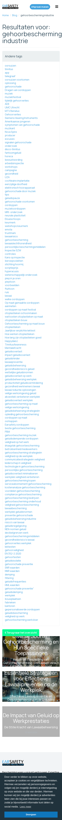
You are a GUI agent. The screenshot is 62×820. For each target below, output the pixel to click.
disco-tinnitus (12, 149)
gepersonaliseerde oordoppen (22, 609)
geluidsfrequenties (15, 581)
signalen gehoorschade (18, 142)
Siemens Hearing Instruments (21, 118)
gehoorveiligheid (14, 550)
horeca (9, 156)
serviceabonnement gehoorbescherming (28, 484)
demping (10, 574)
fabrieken (10, 602)
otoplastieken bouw (16, 320)
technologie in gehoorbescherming (24, 466)
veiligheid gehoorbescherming (22, 504)
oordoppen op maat (16, 417)
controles (10, 254)
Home (5, 15)
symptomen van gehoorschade (22, 124)
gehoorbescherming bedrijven (22, 498)
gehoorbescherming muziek (20, 435)
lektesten (10, 546)
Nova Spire (11, 132)
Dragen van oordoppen (18, 90)
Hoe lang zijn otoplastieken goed (23, 337)
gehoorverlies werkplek (18, 543)
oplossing (10, 83)
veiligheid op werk (15, 616)
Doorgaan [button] (31, 814)
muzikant (10, 128)
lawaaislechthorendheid (18, 243)
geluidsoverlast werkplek (19, 400)
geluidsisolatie (13, 560)
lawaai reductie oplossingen (20, 390)
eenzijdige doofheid (16, 184)
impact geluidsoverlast (17, 355)
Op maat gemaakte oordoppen (22, 302)
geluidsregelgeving (15, 525)
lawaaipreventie (14, 362)
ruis (7, 292)
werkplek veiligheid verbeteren (22, 477)
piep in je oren (13, 278)
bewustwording (13, 159)
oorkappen (11, 421)
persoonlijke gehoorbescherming (24, 470)
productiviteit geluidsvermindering (24, 383)
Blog (14, 15)
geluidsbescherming (16, 613)
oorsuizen (10, 65)
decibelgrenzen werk (16, 532)
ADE (7, 104)
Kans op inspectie (15, 257)
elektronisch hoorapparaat (20, 187)
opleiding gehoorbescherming (22, 414)
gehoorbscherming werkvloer (21, 619)
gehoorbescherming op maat (21, 403)
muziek (9, 93)
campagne (11, 170)
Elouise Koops (13, 219)
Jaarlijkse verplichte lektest (20, 330)
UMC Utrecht (12, 107)
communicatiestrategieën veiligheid (25, 459)
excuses (10, 139)
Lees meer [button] (25, 806)
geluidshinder (12, 358)
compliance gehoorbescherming (23, 494)
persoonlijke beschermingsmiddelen (25, 247)
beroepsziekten (14, 260)
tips (7, 194)
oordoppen (11, 205)
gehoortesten (13, 557)
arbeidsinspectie (14, 163)
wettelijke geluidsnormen (19, 372)
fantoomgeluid (13, 152)
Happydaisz (11, 341)
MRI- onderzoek (13, 212)
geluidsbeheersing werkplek (21, 379)
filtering (9, 578)
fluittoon (9, 288)
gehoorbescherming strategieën (23, 452)
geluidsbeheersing (15, 365)
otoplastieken (13, 327)
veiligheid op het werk (17, 442)
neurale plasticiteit (15, 215)
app (7, 72)
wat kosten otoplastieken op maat (24, 316)
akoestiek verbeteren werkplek (22, 396)
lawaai (8, 295)
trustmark (10, 233)
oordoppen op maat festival (20, 309)
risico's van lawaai (14, 522)
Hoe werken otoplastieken (19, 334)
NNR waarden (12, 571)
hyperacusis (12, 271)
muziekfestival (13, 97)
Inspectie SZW (13, 250)
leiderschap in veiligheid (18, 463)
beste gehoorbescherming (20, 428)
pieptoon (10, 281)
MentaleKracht (13, 348)
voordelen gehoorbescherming (22, 491)
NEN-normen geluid (15, 529)
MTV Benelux (12, 111)
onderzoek (11, 146)
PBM (7, 431)
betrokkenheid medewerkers (21, 449)
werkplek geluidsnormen (18, 511)
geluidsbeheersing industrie (20, 518)
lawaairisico (11, 236)
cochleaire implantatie (17, 180)
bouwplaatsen (13, 599)
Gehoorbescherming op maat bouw (25, 323)
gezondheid (11, 173)
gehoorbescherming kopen (20, 480)
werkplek (10, 595)
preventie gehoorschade (19, 515)
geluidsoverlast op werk (18, 375)
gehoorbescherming (16, 240)
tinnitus (9, 69)
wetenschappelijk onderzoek (21, 274)
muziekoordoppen (15, 208)
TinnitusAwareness (15, 344)
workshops (11, 166)
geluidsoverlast (13, 351)
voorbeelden (12, 285)
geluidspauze (12, 198)
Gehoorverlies (13, 114)
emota (8, 229)
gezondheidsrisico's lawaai (19, 539)
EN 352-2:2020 (13, 553)
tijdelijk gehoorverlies (17, 100)
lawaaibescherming (16, 508)
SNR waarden (12, 567)
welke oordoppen (15, 299)
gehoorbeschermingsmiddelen (22, 536)
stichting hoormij (14, 264)
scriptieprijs (11, 267)
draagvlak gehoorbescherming (22, 445)
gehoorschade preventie (19, 564)
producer (10, 135)
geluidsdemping (14, 592)
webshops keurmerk (16, 226)
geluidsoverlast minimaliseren (21, 473)
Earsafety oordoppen (17, 424)
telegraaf (10, 76)
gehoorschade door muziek (20, 191)
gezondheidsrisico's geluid (19, 369)
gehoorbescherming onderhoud (23, 501)
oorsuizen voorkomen (17, 79)
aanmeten (10, 306)
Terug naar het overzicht (21, 632)
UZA (7, 177)
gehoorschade (13, 86)
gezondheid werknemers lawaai (22, 386)
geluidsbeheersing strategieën (22, 410)
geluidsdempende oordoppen (21, 438)
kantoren (10, 606)
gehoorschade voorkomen (20, 201)
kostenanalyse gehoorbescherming (25, 487)
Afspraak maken (40, 6)
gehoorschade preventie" (19, 588)
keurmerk (10, 222)
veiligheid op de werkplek (19, 456)
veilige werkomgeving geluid (20, 393)
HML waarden (12, 585)
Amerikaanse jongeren (17, 121)
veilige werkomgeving (17, 407)
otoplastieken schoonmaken (21, 313)
